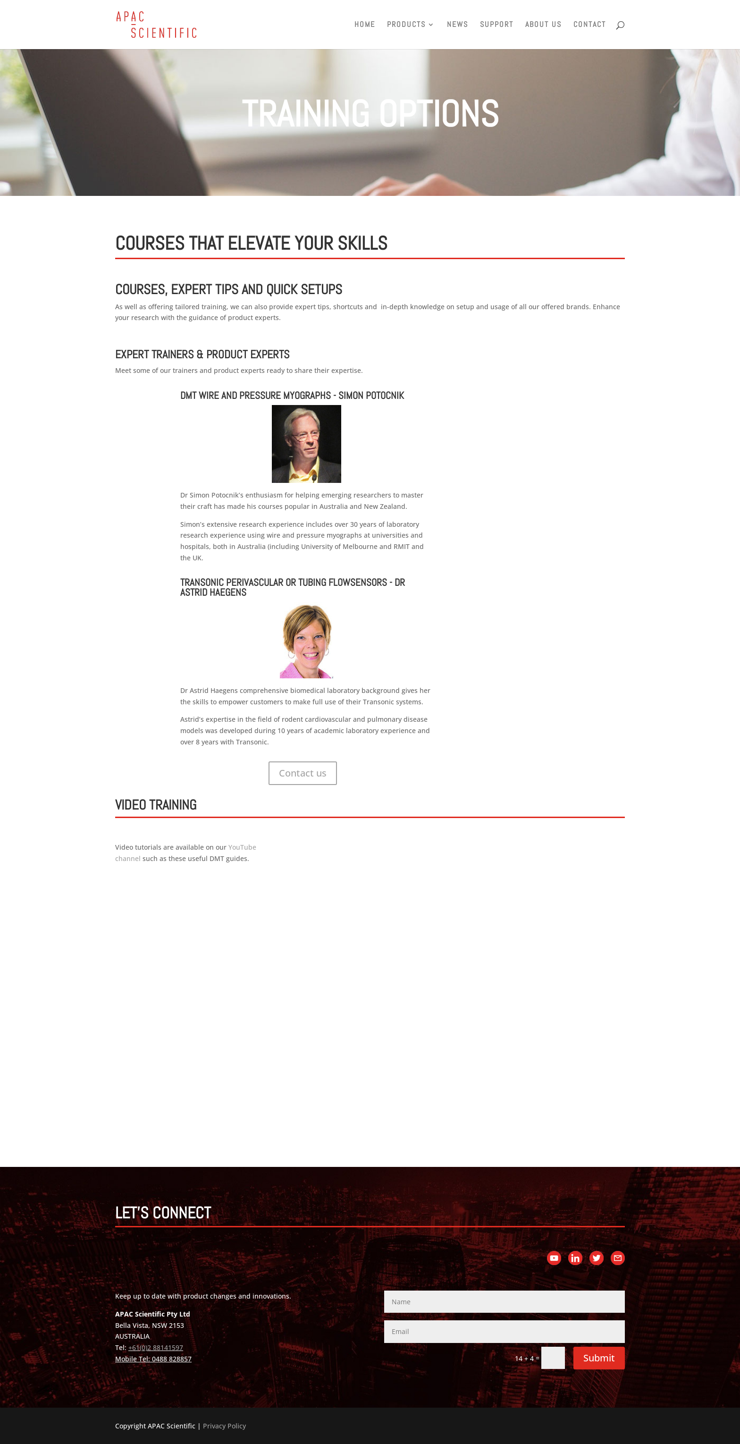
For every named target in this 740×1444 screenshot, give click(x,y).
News (457, 25)
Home (364, 25)
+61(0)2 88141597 (155, 1347)
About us (543, 25)
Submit (599, 1357)
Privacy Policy (224, 1425)
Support (496, 25)
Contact (589, 25)
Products (406, 25)
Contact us (303, 773)
